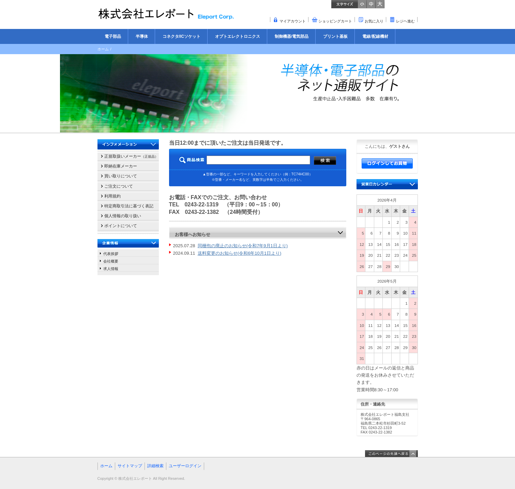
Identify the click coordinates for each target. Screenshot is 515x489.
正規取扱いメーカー (131, 156)
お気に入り (374, 21)
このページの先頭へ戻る (391, 453)
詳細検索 (155, 465)
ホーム (103, 49)
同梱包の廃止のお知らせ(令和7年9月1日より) (243, 245)
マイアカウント (292, 21)
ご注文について (118, 186)
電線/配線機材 (375, 36)
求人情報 (110, 269)
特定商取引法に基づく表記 (128, 206)
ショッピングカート (335, 21)
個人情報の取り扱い (122, 216)
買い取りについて (120, 176)
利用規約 (112, 196)
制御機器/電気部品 (291, 36)
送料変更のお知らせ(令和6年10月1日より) (240, 253)
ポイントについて (120, 225)
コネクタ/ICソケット (181, 36)
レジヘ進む (405, 21)
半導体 (142, 36)
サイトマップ (130, 465)
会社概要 (110, 261)
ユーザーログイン (185, 465)
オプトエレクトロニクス (237, 36)
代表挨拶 (110, 254)
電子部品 (113, 36)
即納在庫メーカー (120, 166)
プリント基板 (335, 36)
